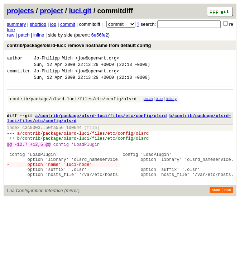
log (53, 24)
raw (10, 35)
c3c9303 (31, 137)
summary (16, 24)
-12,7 (21, 157)
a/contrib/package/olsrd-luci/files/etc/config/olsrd (101, 123)
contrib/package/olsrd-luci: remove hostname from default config (79, 45)
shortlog (38, 24)
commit (67, 24)
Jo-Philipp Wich (53, 59)
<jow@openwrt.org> (97, 59)
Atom (216, 210)
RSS (227, 210)
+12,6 (36, 157)
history (170, 103)
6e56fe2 (99, 35)
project (51, 11)
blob (159, 103)
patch (24, 35)
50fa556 (54, 137)
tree (11, 29)
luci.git (80, 11)
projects (20, 11)
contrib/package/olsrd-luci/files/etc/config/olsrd (73, 104)
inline (38, 35)
